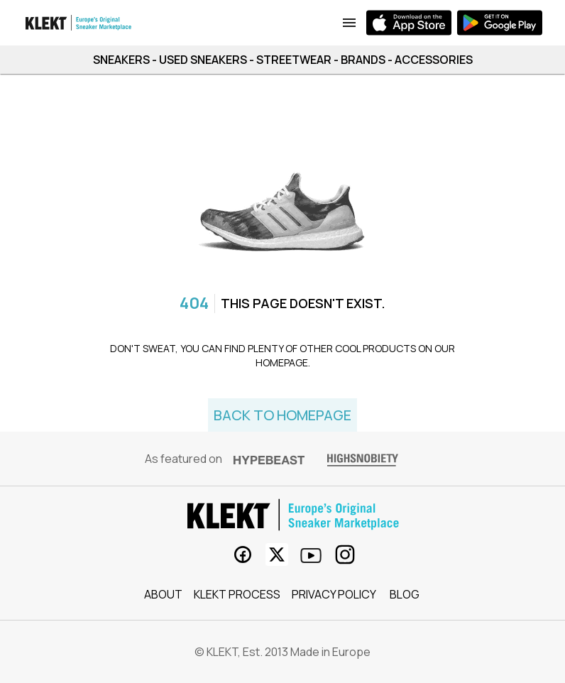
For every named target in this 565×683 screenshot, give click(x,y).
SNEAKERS (121, 59)
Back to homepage (282, 415)
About (163, 594)
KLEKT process (237, 594)
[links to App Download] (349, 23)
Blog (404, 594)
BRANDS (363, 59)
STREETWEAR (293, 59)
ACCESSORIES (434, 59)
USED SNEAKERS (203, 59)
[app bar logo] (79, 23)
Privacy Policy (334, 594)
